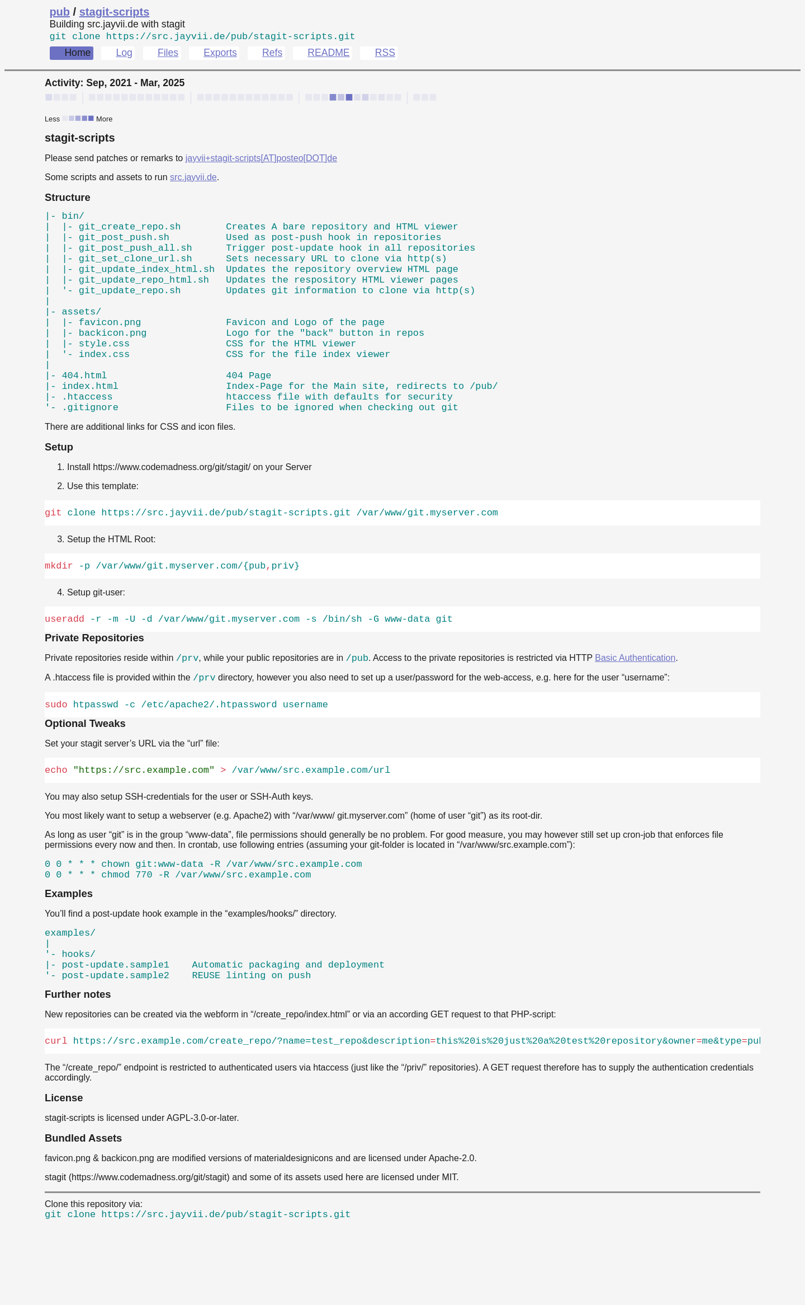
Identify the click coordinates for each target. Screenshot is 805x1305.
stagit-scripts (114, 12)
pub (59, 12)
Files (168, 54)
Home (77, 54)
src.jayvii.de (193, 179)
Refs (272, 54)
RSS (385, 54)
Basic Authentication (635, 711)
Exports (220, 54)
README (328, 54)
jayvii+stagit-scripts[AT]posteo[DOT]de (261, 160)
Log (124, 54)
